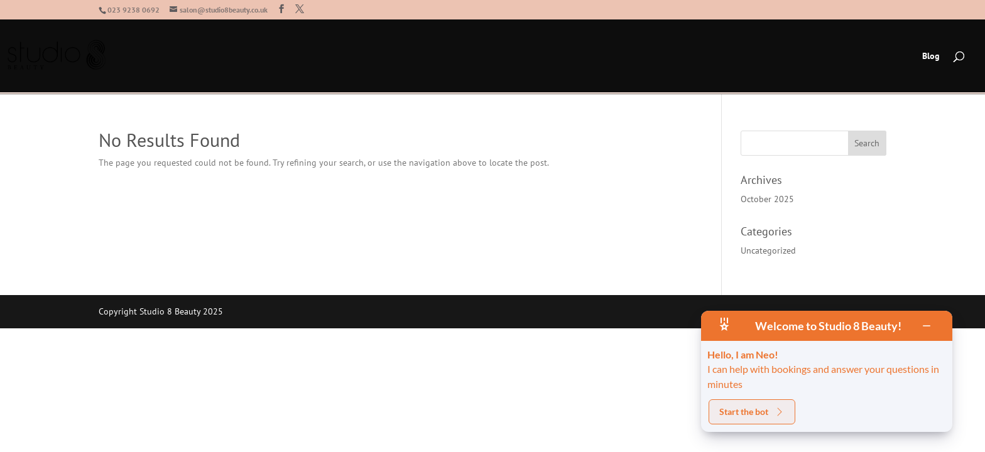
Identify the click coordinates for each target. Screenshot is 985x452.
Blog (931, 56)
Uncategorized (768, 250)
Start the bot (752, 411)
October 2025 (767, 199)
